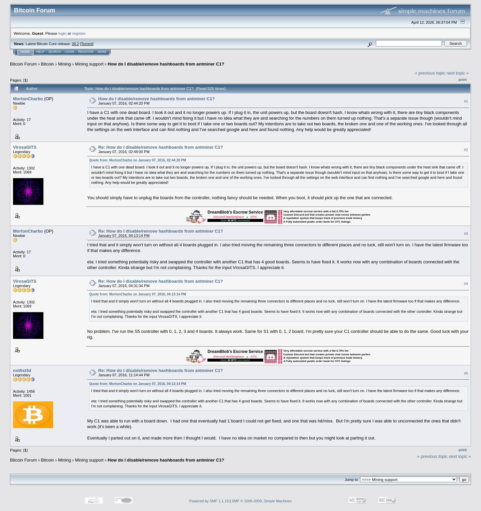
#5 (466, 373)
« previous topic (430, 73)
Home (25, 51)
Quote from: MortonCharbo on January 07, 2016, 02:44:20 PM (137, 160)
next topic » (458, 73)
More (102, 51)
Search (54, 51)
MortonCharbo (28, 98)
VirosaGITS (24, 147)
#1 (466, 101)
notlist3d (22, 370)
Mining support (89, 64)
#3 (466, 234)
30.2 (75, 44)
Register (86, 51)
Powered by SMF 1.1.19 (209, 501)
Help (40, 51)
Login (69, 51)
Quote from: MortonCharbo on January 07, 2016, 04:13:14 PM (137, 294)
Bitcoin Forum (23, 64)
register (78, 33)
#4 (466, 284)
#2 (466, 150)
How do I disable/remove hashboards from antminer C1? (166, 64)
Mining (64, 64)
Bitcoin (47, 64)
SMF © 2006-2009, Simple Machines (262, 501)
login (62, 33)
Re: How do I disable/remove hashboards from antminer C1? (160, 147)
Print (463, 80)
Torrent (87, 44)
